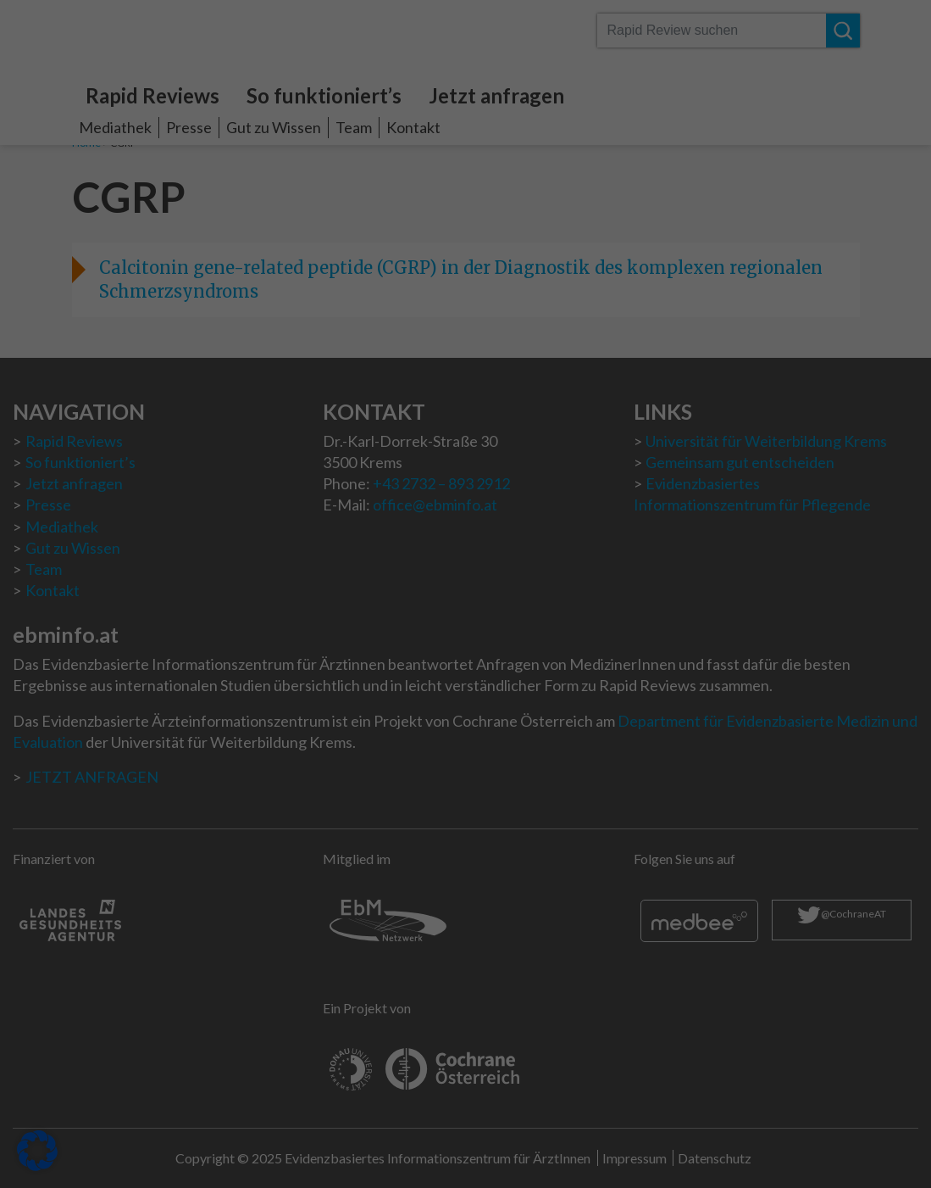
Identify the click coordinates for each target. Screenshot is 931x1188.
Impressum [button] (556, 539)
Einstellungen (284, 311)
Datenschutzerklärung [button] (473, 539)
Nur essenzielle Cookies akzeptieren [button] (466, 450)
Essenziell (525, 47)
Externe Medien (543, 256)
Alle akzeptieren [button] (303, 400)
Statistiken (527, 151)
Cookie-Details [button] (382, 539)
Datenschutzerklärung (221, 294)
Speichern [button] (628, 400)
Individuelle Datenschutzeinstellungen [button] (465, 500)
